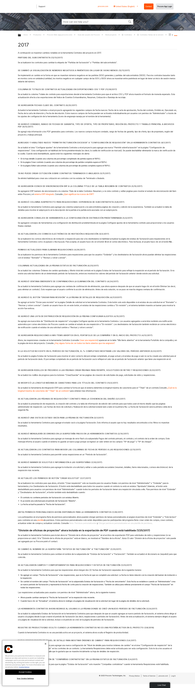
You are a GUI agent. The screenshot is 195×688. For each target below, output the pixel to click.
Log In (173, 676)
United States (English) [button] (125, 6)
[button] (129, 21)
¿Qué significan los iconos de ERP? (78, 194)
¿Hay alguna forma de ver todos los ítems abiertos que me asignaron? (84, 343)
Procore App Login (164, 6)
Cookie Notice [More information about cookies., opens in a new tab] (24, 667)
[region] (25, 663)
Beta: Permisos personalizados (82, 523)
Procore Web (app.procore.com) (60, 35)
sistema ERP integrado (44, 194)
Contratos (127, 35)
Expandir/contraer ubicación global (175, 34)
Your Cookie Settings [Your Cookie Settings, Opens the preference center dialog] (25, 678)
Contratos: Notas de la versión (150, 35)
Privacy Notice (134, 676)
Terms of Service (149, 676)
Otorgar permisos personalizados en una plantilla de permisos (125, 523)
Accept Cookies (25, 672)
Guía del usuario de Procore (89, 35)
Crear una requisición (88, 340)
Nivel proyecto (111, 35)
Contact (149, 6)
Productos (37, 35)
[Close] (45, 644)
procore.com (103, 6)
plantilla (40, 520)
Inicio (26, 35)
